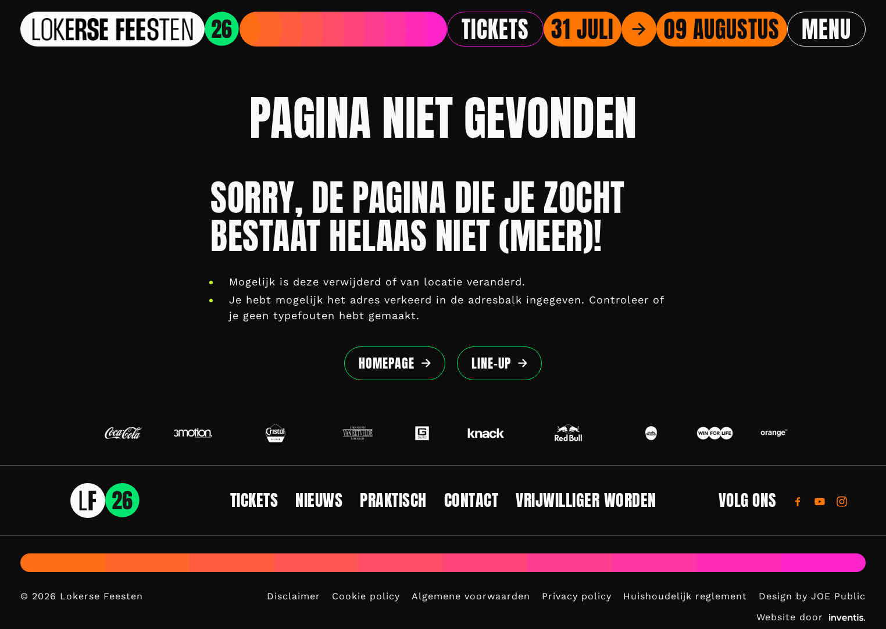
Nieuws (318, 500)
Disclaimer (293, 596)
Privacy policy (577, 596)
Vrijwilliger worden (586, 500)
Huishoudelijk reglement (685, 596)
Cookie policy (366, 596)
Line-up (491, 363)
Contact (471, 500)
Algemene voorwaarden (471, 596)
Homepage (387, 363)
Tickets (495, 29)
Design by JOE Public (812, 596)
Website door (811, 617)
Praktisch (393, 500)
